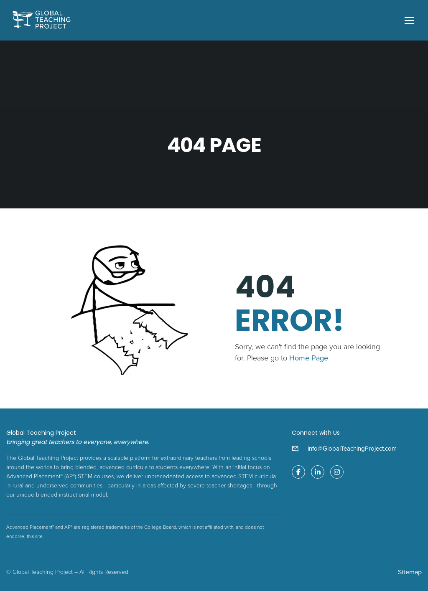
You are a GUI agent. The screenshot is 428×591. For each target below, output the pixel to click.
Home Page (308, 358)
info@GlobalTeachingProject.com (352, 448)
